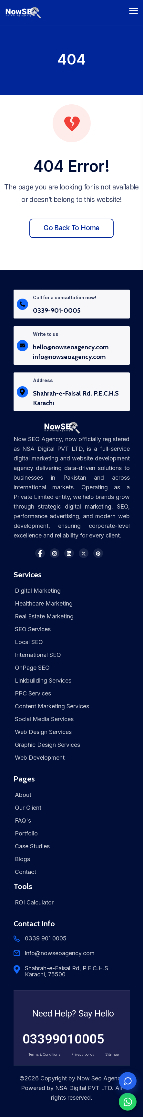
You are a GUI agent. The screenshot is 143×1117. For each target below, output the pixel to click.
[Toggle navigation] (133, 12)
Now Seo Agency (100, 1078)
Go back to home (71, 228)
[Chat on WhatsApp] (128, 1102)
